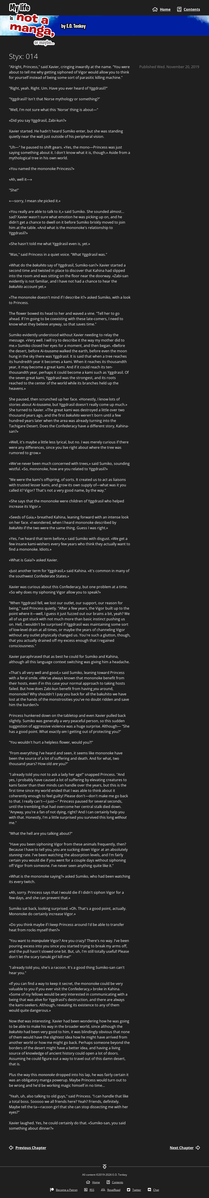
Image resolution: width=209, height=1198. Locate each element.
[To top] (105, 1166)
